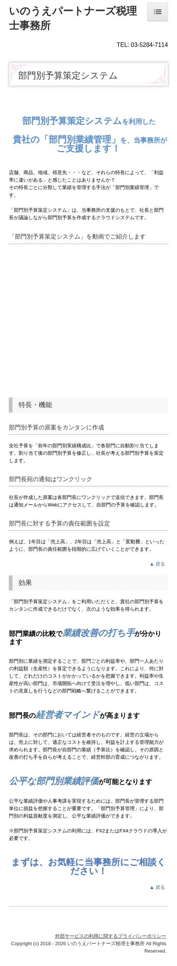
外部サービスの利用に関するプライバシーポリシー (110, 936)
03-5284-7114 (149, 45)
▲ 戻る (158, 564)
